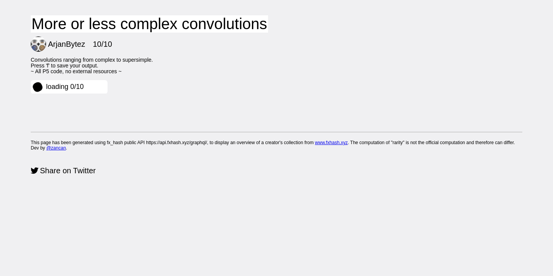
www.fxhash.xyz (331, 142)
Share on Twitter (68, 170)
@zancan (56, 148)
